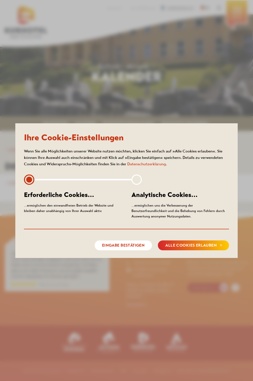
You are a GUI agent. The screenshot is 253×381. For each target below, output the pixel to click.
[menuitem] (237, 16)
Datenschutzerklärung (146, 164)
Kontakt (114, 8)
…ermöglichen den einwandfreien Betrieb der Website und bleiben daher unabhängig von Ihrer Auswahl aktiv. (73, 201)
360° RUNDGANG (143, 8)
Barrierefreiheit (179, 8)
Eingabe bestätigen (123, 245)
